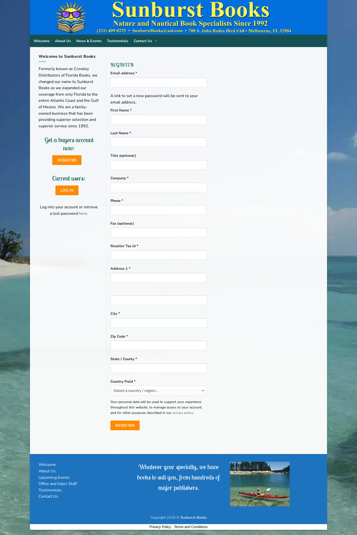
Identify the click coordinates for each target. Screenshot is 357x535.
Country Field (123, 381)
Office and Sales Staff (58, 483)
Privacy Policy (160, 527)
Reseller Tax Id (124, 245)
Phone (116, 200)
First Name (121, 110)
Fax (122, 223)
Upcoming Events (54, 477)
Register (125, 425)
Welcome (42, 40)
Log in (67, 190)
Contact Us (146, 40)
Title (123, 155)
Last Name (120, 133)
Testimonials (117, 40)
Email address (131, 73)
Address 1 (120, 268)
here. (83, 213)
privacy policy (183, 412)
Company (119, 178)
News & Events (89, 40)
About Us (63, 40)
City (115, 313)
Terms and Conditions (190, 527)
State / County (123, 358)
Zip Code (119, 336)
